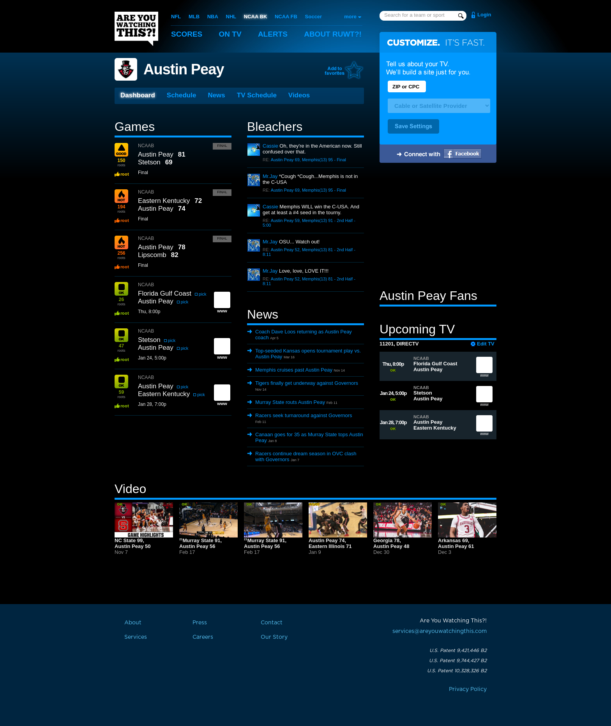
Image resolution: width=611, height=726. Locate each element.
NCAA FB (286, 16)
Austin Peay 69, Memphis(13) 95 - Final (308, 159)
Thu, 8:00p (149, 311)
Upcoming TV (417, 329)
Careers (202, 637)
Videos (299, 95)
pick (203, 294)
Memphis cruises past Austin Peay (293, 370)
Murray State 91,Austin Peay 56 (200, 543)
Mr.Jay (270, 176)
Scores (186, 34)
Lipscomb (152, 255)
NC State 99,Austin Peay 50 (133, 543)
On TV (230, 34)
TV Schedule (257, 95)
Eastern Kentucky (164, 200)
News (216, 95)
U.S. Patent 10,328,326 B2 (457, 670)
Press (199, 623)
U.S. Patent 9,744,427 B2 (458, 660)
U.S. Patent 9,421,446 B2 (458, 650)
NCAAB (146, 145)
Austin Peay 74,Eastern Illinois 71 (330, 543)
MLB (194, 16)
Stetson (149, 162)
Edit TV (485, 344)
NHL (231, 16)
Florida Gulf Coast (164, 293)
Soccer (313, 16)
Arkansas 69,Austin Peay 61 (456, 543)
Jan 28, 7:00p (152, 404)
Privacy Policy (468, 689)
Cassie (270, 146)
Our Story (274, 637)
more (350, 16)
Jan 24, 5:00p (152, 358)
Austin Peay (183, 69)
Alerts (273, 34)
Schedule (181, 95)
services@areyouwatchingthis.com (439, 631)
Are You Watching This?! (136, 29)
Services (135, 637)
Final (222, 146)
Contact (272, 623)
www (484, 368)
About (333, 34)
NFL (176, 16)
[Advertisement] (438, 227)
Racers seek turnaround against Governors (303, 415)
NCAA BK (255, 16)
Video (130, 489)
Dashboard (137, 95)
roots (121, 162)
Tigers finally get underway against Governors (306, 383)
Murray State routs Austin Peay (290, 402)
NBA (212, 16)
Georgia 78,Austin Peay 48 (391, 543)
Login (484, 15)
